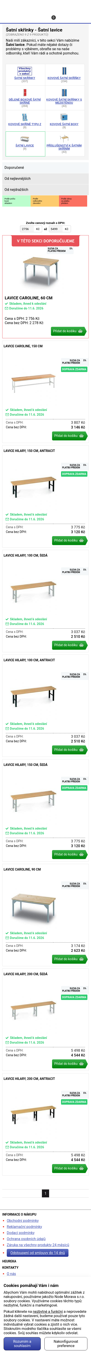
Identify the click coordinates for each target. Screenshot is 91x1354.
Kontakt (40, 15)
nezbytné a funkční (48, 1311)
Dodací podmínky (20, 1233)
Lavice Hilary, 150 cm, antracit (45, 496)
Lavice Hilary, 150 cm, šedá (45, 810)
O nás (11, 1274)
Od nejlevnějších (18, 178)
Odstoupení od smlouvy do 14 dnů (37, 1253)
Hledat (7, 15)
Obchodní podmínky (23, 1221)
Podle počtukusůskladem (10, 201)
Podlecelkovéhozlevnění (37, 201)
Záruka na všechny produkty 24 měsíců (38, 1245)
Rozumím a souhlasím (22, 1343)
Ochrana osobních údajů (26, 1239)
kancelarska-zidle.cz (45, 5)
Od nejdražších (16, 189)
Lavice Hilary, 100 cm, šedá (45, 601)
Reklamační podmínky (24, 1227)
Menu (78, 15)
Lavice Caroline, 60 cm (45, 286)
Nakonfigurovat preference (66, 1343)
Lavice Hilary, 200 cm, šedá (45, 1020)
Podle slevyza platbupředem (66, 201)
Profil (23, 15)
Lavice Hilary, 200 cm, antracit (45, 1124)
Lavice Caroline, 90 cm (45, 915)
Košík (54, 17)
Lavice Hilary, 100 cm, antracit (45, 706)
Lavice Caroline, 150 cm (45, 392)
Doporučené (14, 167)
